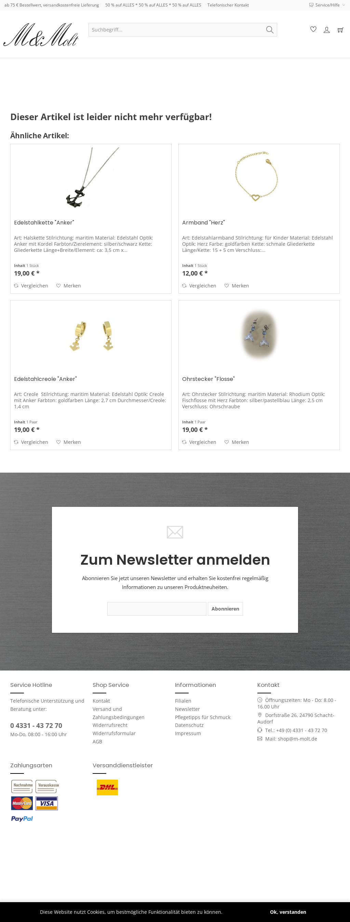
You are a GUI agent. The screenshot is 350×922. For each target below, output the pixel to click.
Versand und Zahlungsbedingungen (119, 713)
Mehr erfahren (241, 912)
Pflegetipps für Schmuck (202, 717)
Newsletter (187, 709)
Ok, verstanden (288, 912)
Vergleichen (31, 285)
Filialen (183, 700)
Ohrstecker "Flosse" (208, 379)
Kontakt (101, 700)
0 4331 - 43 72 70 (36, 725)
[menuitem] (183, 30)
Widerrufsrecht (110, 725)
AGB (97, 741)
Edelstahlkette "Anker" (44, 223)
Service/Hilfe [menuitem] (325, 5)
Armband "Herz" (203, 223)
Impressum (188, 733)
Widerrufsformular (114, 733)
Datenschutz (189, 725)
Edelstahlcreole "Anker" (45, 379)
